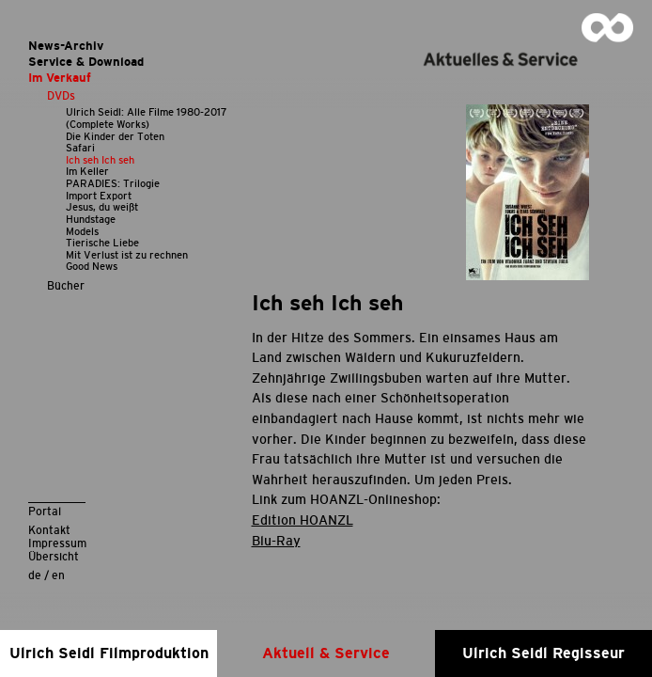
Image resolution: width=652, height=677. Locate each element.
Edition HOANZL (302, 519)
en (58, 575)
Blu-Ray (276, 540)
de (34, 575)
